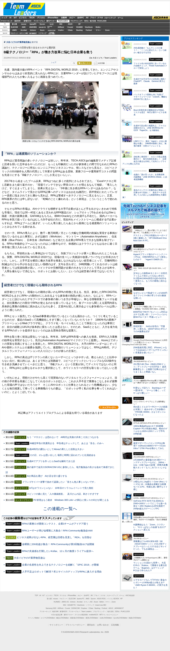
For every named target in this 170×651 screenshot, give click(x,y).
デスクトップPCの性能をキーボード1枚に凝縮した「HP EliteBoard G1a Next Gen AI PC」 (150, 238)
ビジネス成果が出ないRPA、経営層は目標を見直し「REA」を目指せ (54, 537)
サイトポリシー (56, 625)
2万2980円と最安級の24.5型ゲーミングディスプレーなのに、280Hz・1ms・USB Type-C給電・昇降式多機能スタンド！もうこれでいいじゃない (150, 465)
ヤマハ (98, 30)
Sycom (42, 24)
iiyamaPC (33, 24)
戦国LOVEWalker (135, 618)
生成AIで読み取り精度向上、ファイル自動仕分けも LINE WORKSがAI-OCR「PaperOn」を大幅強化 (150, 128)
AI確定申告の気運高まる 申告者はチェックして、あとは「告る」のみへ (67, 443)
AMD (24, 27)
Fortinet (89, 30)
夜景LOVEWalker (92, 618)
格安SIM (17, 21)
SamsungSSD (49, 27)
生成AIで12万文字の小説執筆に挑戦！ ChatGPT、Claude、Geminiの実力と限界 (151, 81)
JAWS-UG (65, 602)
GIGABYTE (42, 27)
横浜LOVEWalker (62, 618)
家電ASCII (27, 21)
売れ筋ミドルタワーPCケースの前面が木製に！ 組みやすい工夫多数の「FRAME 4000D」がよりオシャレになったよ (150, 411)
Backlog (79, 30)
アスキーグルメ (39, 21)
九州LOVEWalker (106, 618)
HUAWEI (79, 27)
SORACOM (75, 608)
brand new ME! (100, 605)
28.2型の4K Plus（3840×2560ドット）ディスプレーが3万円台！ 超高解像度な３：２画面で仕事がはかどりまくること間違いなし (150, 368)
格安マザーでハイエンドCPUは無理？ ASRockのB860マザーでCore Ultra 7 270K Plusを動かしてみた (149, 445)
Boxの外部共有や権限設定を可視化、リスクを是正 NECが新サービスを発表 (150, 112)
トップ (4, 18)
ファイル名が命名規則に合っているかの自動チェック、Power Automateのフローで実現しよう (150, 65)
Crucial (70, 27)
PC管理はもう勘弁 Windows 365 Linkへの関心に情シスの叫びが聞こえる (71, 500)
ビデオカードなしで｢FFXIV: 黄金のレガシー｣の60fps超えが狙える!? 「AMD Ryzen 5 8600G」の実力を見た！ (150, 584)
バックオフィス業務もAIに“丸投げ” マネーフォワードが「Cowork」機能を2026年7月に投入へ (150, 97)
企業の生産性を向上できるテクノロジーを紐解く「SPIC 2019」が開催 (60, 564)
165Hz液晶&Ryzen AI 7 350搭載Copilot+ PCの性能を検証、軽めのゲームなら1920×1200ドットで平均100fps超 (150, 430)
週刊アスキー (51, 21)
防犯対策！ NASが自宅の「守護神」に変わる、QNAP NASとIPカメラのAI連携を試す (150, 329)
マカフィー (14, 33)
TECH (31, 18)
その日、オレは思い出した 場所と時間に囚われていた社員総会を (63, 455)
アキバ (93, 18)
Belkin (98, 27)
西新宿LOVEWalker (77, 618)
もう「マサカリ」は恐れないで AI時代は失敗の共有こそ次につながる (63, 437)
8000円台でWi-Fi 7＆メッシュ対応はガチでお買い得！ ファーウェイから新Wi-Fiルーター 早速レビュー (150, 314)
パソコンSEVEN (51, 24)
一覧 (73, 63)
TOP (36, 595)
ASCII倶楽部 (161, 17)
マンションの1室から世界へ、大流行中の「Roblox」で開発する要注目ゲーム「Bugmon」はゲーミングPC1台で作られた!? (150, 567)
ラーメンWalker (33, 618)
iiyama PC (80, 599)
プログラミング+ (76, 21)
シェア (53, 62)
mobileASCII (93, 615)
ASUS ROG (33, 27)
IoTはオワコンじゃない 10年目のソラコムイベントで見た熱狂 (61, 488)
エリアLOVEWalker (48, 618)
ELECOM (14, 27)
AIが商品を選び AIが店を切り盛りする (47, 476)
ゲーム (120, 18)
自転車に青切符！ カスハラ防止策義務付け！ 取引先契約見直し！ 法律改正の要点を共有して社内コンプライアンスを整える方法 (144, 160)
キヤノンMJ (23, 33)
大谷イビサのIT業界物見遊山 (18, 42)
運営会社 (91, 625)
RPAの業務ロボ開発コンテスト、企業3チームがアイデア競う (55, 523)
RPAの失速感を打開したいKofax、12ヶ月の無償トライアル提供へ (58, 551)
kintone (33, 30)
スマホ (100, 18)
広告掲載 (115, 625)
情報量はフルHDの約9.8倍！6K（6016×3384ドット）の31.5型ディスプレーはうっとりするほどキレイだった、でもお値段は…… (150, 545)
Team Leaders (86, 611)
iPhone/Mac (53, 18)
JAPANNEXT (33, 33)
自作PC (80, 18)
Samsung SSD (51, 608)
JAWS (14, 30)
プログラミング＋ (99, 611)
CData (70, 30)
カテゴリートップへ (109, 407)
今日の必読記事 (56, 615)
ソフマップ (42, 33)
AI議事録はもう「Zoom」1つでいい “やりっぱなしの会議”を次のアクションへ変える (149, 527)
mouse (23, 24)
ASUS (70, 24)
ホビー (72, 18)
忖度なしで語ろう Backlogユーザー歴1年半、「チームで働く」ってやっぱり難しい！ (149, 390)
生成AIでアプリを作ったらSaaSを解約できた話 (51, 461)
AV (87, 18)
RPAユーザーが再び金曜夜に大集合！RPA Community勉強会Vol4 (57, 530)
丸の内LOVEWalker (120, 618)
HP (79, 24)
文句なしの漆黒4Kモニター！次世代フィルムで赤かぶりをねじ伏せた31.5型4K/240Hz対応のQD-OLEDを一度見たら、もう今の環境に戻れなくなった (150, 278)
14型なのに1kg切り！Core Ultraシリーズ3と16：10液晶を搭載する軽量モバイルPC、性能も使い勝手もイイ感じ (150, 485)
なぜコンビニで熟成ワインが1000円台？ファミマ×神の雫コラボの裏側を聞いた (150, 295)
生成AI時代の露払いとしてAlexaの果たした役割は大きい (55, 449)
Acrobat (24, 30)
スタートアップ (109, 18)
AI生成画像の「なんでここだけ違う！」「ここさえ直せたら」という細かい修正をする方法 (150, 50)
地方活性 (93, 21)
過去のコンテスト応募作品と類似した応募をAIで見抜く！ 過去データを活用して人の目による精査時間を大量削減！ (144, 193)
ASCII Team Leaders (24, 9)
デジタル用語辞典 (81, 615)
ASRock (61, 27)
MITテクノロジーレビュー (108, 615)
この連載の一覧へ (60, 508)
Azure (42, 30)
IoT (15, 18)
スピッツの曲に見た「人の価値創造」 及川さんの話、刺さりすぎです (63, 494)
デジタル (41, 18)
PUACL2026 (101, 21)
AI (10, 18)
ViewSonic (89, 27)
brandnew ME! (51, 33)
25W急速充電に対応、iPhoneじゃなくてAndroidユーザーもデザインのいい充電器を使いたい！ (150, 350)
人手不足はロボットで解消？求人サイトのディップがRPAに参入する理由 (62, 571)
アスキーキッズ (6, 21)
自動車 (64, 18)
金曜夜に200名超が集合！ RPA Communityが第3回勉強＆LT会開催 (58, 544)
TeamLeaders (63, 21)
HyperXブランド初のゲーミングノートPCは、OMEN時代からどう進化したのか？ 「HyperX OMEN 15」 (150, 257)
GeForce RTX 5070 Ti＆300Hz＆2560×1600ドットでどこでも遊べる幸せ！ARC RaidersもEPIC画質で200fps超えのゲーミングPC (150, 505)
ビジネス (23, 18)
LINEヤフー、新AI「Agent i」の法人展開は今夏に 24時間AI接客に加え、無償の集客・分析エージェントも (150, 143)
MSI (61, 24)
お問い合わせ (103, 625)
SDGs (86, 21)
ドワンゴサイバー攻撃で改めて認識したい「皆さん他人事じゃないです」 (59, 482)
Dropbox (61, 30)
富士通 (14, 24)
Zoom (107, 30)
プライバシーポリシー (75, 625)
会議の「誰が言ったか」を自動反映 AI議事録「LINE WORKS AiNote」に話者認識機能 (150, 177)
